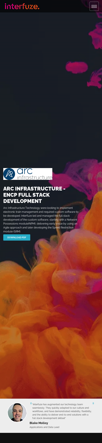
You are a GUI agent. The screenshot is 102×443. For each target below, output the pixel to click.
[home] (21, 6)
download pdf (16, 237)
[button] (94, 6)
